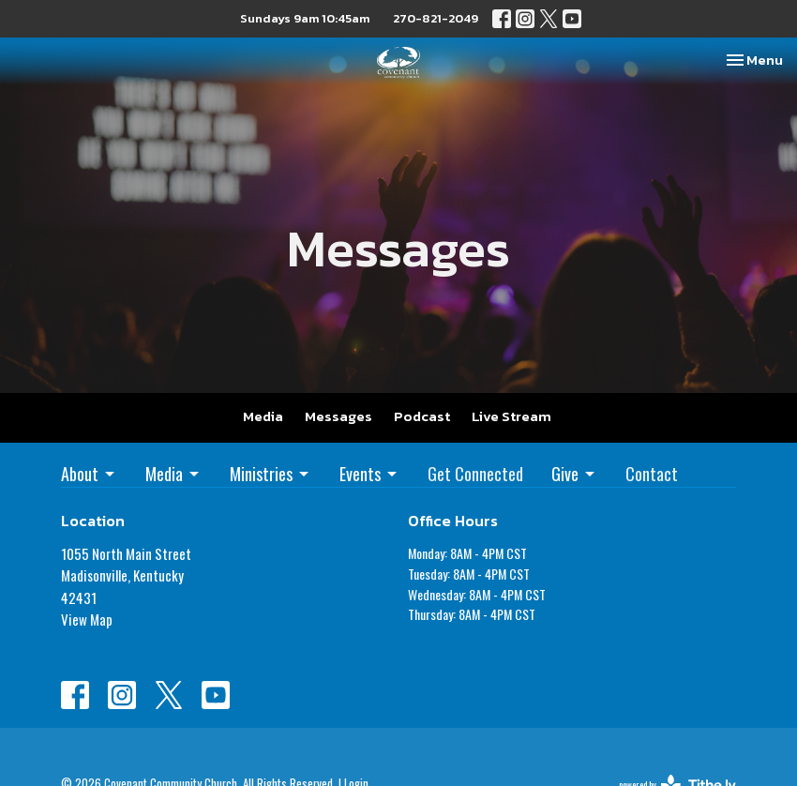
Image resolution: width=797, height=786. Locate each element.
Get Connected (475, 473)
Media (263, 416)
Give (574, 473)
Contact (651, 473)
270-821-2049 (435, 18)
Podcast (422, 416)
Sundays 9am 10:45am (304, 18)
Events (369, 473)
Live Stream (511, 416)
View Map (87, 619)
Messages (338, 416)
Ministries (270, 473)
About (89, 473)
